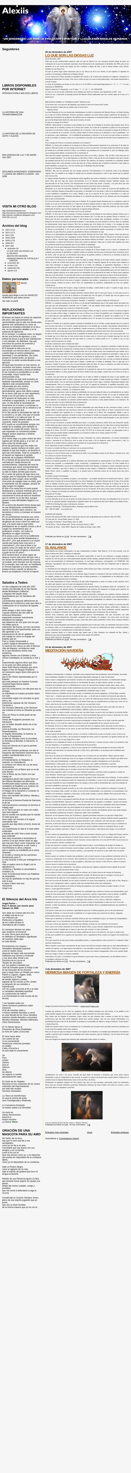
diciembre (11, 248)
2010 (7, 238)
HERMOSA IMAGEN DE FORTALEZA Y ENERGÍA (82, 972)
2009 (7, 240)
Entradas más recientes (57, 1132)
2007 (7, 246)
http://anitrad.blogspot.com (14, 210)
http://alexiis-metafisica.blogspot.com (18, 215)
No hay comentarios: (78, 536)
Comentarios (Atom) (69, 1138)
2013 (7, 230)
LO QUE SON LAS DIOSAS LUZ (69, 55)
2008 (7, 243)
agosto (10, 270)
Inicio (89, 1132)
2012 (7, 232)
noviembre (12, 263)
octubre (10, 265)
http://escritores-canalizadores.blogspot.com (21, 213)
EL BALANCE (55, 547)
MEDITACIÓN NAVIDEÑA (64, 650)
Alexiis (24, 283)
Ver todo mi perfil (10, 301)
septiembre (12, 268)
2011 (7, 235)
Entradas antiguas (120, 1132)
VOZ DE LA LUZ (9, 217)
